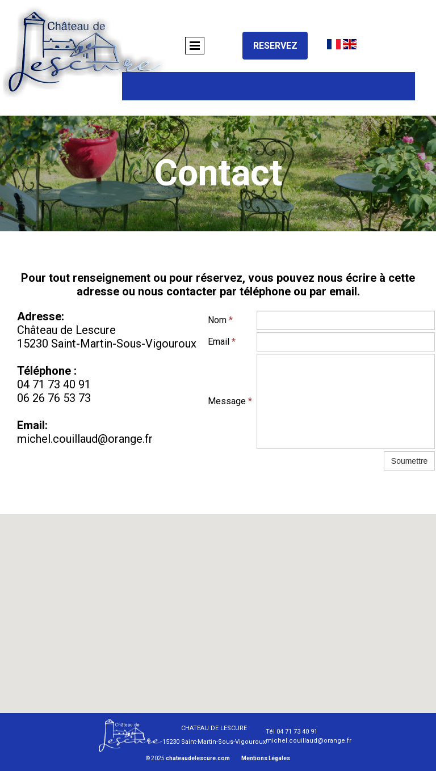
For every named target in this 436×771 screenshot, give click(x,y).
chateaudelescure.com (198, 758)
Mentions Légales (265, 758)
